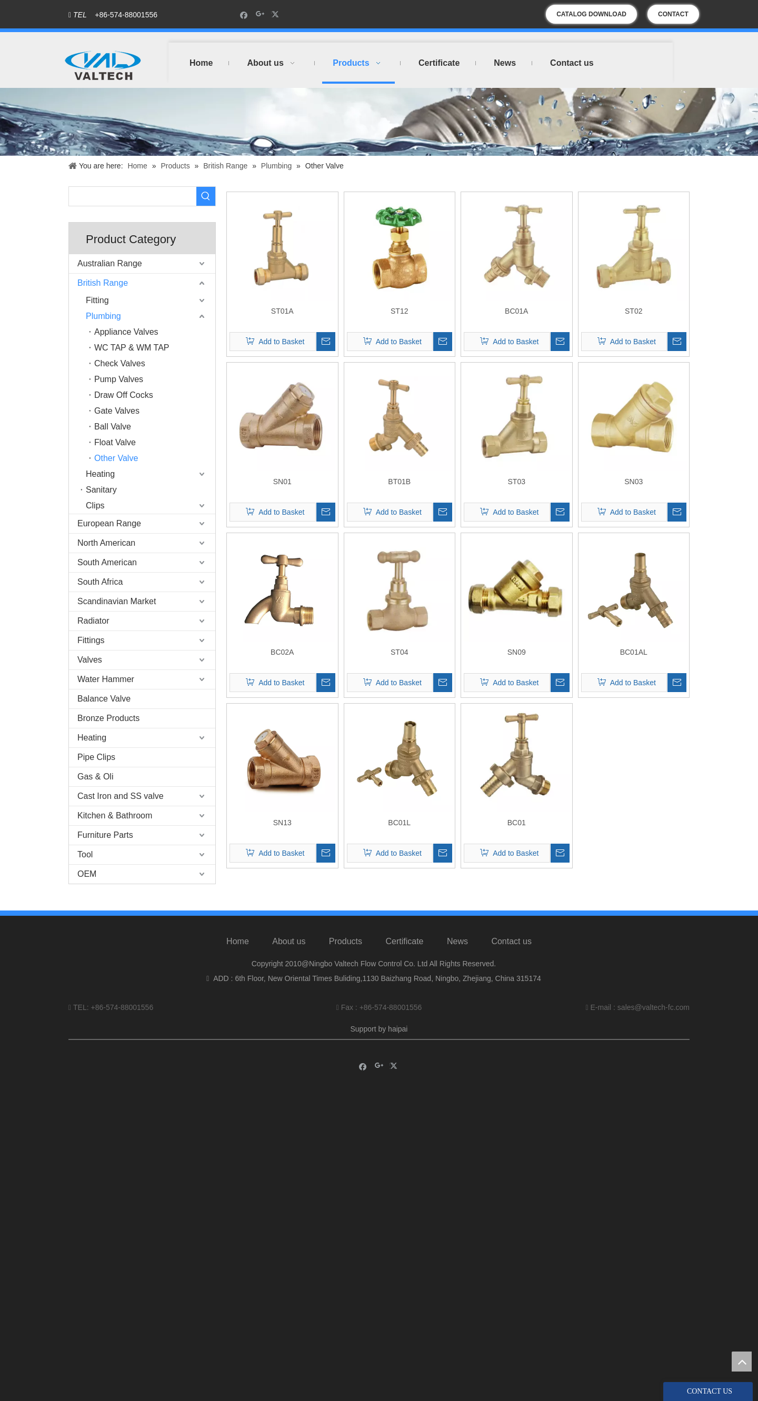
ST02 (633, 311)
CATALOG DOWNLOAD (591, 14)
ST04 (399, 652)
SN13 (282, 822)
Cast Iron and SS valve (120, 796)
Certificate (404, 941)
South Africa (100, 581)
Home (237, 941)
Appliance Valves (126, 331)
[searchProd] (132, 196)
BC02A (282, 652)
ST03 (516, 481)
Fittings (91, 640)
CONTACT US (673, 17)
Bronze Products (108, 718)
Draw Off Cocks (123, 395)
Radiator (93, 620)
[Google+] (260, 14)
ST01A (282, 311)
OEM (86, 873)
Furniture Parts (105, 834)
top (742, 1362)
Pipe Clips (96, 757)
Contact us (511, 941)
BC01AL (633, 652)
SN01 (282, 481)
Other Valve (116, 458)
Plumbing (103, 316)
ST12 (399, 311)
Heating (100, 473)
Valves (89, 659)
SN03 (633, 481)
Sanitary (101, 489)
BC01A (516, 311)
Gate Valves (116, 410)
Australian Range (109, 263)
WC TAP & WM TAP (131, 347)
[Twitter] (276, 14)
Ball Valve (112, 426)
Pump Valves (118, 379)
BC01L (399, 822)
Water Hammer (105, 679)
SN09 (516, 652)
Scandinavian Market (116, 601)
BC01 (516, 822)
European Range (109, 523)
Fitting (97, 300)
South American (107, 562)
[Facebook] (244, 14)
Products (345, 941)
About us (288, 941)
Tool (85, 854)
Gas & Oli (95, 776)
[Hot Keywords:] (205, 196)
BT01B (399, 481)
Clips (95, 505)
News (457, 941)
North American (106, 542)
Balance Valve (104, 698)
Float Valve (115, 442)
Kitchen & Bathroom (114, 815)
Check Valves (119, 363)
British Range (102, 282)
